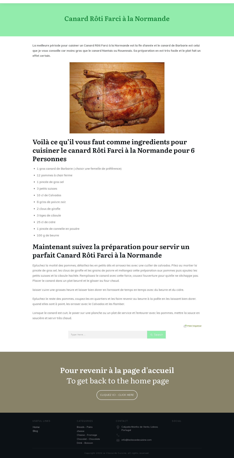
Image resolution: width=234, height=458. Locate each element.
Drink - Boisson (85, 442)
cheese (80, 431)
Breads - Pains (85, 427)
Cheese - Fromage (87, 434)
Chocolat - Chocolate (88, 439)
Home (36, 427)
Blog (35, 430)
